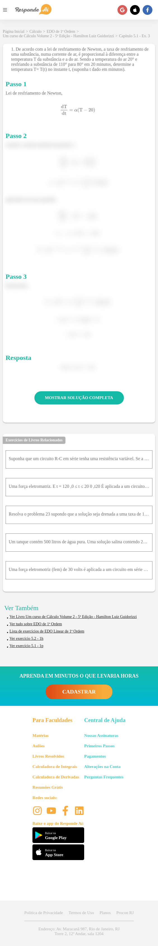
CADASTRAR (79, 692)
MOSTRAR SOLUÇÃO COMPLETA (79, 397)
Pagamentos (95, 756)
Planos (105, 912)
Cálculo (35, 31)
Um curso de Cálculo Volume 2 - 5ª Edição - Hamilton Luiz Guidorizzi (58, 36)
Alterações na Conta (102, 766)
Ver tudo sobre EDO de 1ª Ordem (36, 624)
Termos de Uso (81, 912)
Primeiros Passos (99, 746)
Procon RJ (125, 912)
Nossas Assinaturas (101, 735)
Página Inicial (13, 31)
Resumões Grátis (47, 787)
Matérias (40, 735)
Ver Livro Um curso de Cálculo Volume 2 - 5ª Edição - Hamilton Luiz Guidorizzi (73, 617)
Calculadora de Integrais (54, 766)
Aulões (38, 746)
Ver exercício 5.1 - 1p (26, 646)
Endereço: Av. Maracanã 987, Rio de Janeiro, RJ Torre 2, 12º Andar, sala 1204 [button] (78, 931)
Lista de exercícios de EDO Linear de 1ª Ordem (47, 631)
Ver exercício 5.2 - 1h (26, 638)
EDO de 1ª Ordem (61, 31)
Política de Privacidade (43, 912)
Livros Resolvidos (48, 756)
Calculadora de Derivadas (55, 777)
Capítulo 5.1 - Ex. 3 (134, 36)
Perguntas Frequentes (103, 777)
